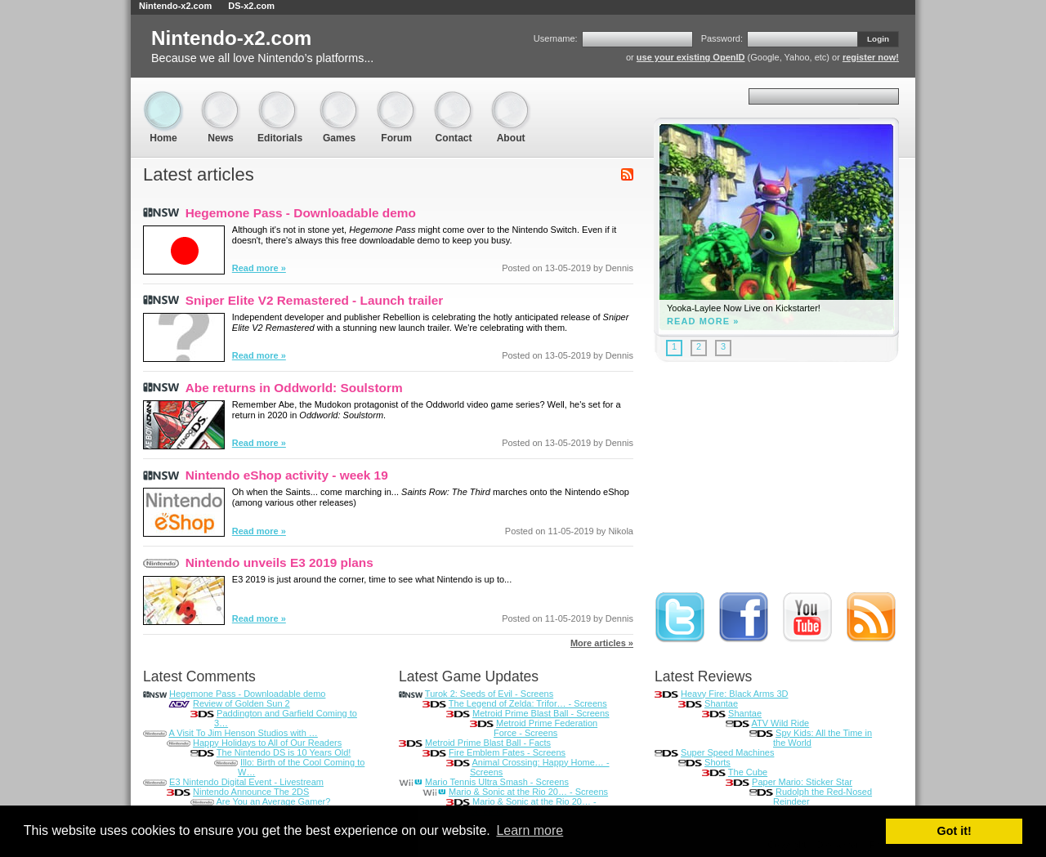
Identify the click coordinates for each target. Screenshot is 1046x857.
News (220, 98)
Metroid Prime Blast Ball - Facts (488, 743)
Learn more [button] (529, 830)
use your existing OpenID (691, 57)
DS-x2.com (251, 6)
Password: (722, 38)
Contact (453, 98)
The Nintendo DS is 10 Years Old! (284, 752)
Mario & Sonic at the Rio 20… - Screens (528, 792)
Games (339, 98)
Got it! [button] (954, 830)
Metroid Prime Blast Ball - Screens (541, 713)
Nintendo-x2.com (175, 6)
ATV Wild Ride (780, 723)
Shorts (717, 762)
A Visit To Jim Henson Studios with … (242, 733)
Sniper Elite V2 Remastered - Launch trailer (315, 300)
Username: (556, 38)
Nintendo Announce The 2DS (251, 792)
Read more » (259, 268)
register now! (871, 57)
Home (163, 98)
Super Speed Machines (727, 752)
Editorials (279, 98)
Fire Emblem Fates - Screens (507, 752)
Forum (396, 98)
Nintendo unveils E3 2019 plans (279, 562)
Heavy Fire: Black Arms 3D (734, 694)
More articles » (601, 643)
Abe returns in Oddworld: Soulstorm (294, 388)
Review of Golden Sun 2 (241, 703)
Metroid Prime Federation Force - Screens (545, 728)
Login (878, 38)
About (510, 98)
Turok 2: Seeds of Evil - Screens (489, 694)
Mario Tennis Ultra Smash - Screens (497, 782)
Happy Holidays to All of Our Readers (267, 743)
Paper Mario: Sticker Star (802, 782)
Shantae (721, 703)
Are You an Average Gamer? (273, 801)
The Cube (747, 772)
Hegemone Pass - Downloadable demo (301, 213)
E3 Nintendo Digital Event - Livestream (246, 782)
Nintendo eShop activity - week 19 (287, 475)
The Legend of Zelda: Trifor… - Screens (528, 703)
